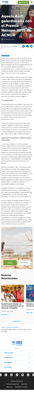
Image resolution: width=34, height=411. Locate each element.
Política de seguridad (13, 384)
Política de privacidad (17, 381)
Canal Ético (24, 384)
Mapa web (9, 387)
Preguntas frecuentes (21, 387)
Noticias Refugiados (12, 327)
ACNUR (3, 327)
